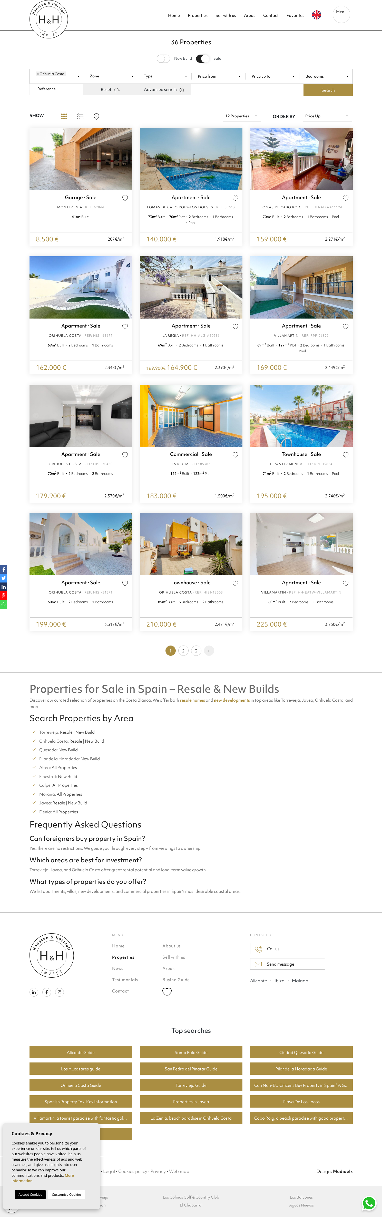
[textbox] (68, 76)
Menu (341, 13)
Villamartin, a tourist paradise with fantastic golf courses (83, 1118)
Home (174, 15)
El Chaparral (191, 1205)
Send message (275, 964)
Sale (217, 58)
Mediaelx (343, 1171)
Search (328, 90)
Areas (249, 15)
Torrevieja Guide (191, 1085)
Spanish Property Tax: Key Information (81, 1101)
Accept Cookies (30, 1194)
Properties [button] (198, 15)
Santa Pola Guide (191, 1052)
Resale (66, 732)
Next (127, 159)
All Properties (64, 767)
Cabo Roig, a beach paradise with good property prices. (303, 1118)
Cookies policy (132, 1171)
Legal (109, 1171)
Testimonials (125, 980)
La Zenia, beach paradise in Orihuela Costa (191, 1118)
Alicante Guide (81, 1052)
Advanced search (164, 89)
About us (171, 946)
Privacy (158, 1171)
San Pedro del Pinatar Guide (191, 1069)
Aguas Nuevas (301, 1205)
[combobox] (59, 76)
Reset (110, 89)
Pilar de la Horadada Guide (301, 1069)
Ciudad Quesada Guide (301, 1052)
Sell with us (226, 15)
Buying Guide (176, 980)
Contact (271, 15)
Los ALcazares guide (80, 1069)
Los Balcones (301, 1197)
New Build (183, 58)
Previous (35, 159)
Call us (267, 949)
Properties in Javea (191, 1101)
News (117, 968)
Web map (179, 1171)
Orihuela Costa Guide (81, 1085)
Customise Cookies (66, 1194)
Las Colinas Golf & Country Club (191, 1197)
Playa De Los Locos (301, 1101)
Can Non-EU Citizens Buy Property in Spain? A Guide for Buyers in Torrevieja (303, 1085)
